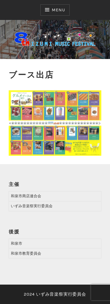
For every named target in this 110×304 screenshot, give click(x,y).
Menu (58, 9)
